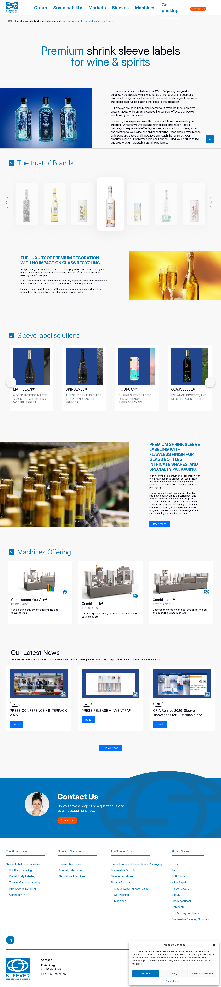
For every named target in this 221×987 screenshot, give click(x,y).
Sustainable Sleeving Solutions (191, 919)
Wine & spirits (180, 882)
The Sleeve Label (17, 846)
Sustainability (100, 7)
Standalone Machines (71, 876)
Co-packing (170, 7)
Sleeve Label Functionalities (23, 864)
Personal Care (180, 888)
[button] (214, 945)
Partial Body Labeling (22, 876)
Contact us (198, 7)
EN (211, 7)
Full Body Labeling (20, 870)
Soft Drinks (178, 876)
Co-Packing (121, 894)
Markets (119, 7)
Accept (145, 973)
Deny (174, 973)
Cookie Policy (172, 981)
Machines (153, 7)
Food (175, 870)
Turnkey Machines (69, 864)
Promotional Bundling (22, 888)
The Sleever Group (123, 846)
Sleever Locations (122, 876)
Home (9, 21)
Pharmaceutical (181, 901)
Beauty (176, 894)
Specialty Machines (70, 870)
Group (82, 7)
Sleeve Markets (182, 846)
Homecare (178, 907)
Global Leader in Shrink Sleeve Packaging (136, 864)
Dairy (175, 864)
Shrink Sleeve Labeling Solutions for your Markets (40, 21)
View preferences (202, 973)
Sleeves (135, 7)
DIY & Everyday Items (185, 913)
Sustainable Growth (123, 870)
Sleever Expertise (121, 882)
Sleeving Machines (70, 846)
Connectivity (17, 894)
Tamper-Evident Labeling (24, 882)
